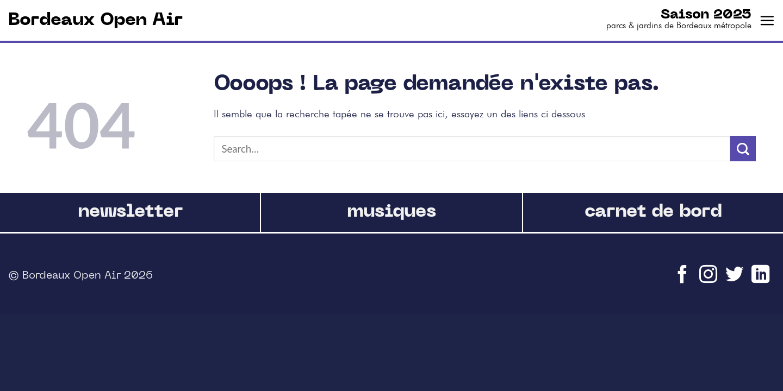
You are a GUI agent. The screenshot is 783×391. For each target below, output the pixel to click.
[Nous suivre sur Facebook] (683, 279)
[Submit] (743, 148)
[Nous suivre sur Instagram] (709, 279)
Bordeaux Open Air (95, 20)
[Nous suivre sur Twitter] (735, 279)
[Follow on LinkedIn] (761, 279)
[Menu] (767, 20)
